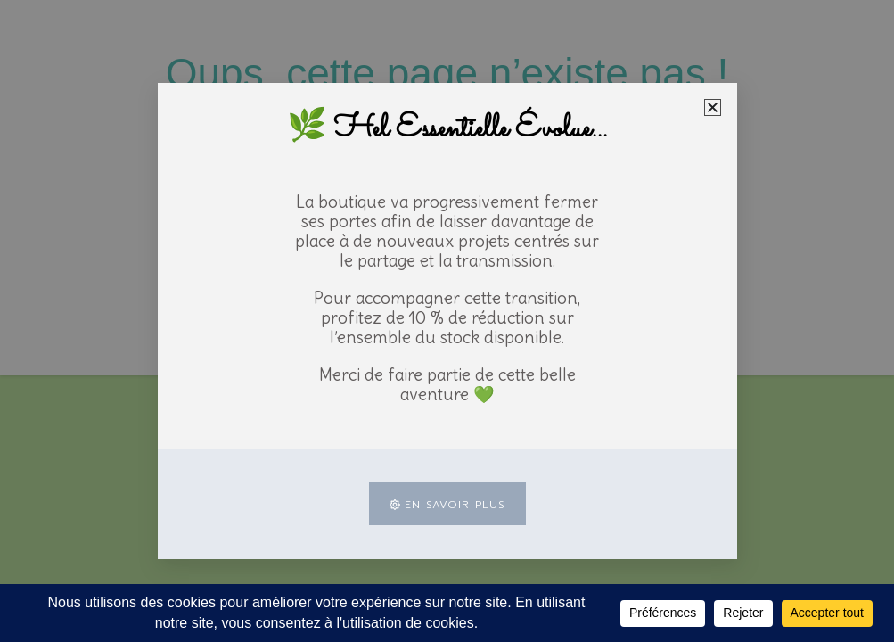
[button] (712, 107)
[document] (447, 321)
